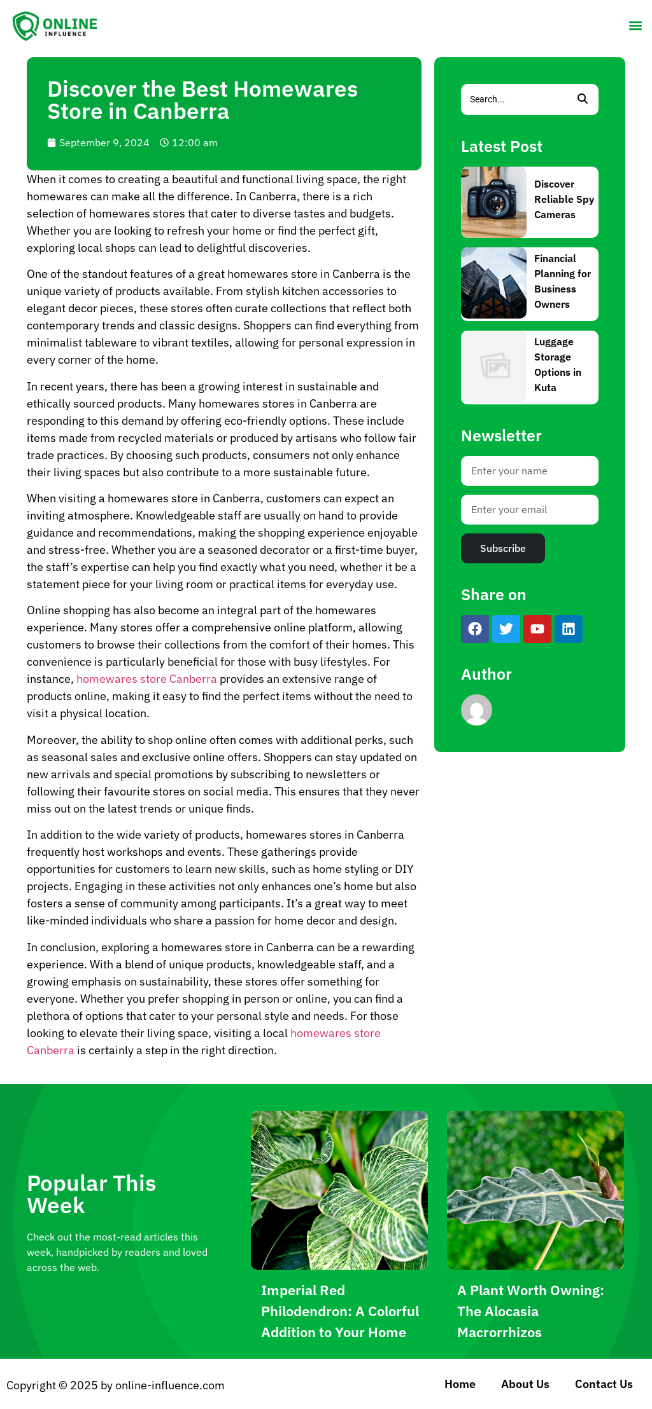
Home (460, 1384)
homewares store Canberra (146, 678)
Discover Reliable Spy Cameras (564, 199)
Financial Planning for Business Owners (562, 281)
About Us (525, 1384)
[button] (635, 25)
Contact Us (604, 1384)
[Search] (514, 99)
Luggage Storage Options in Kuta (557, 364)
